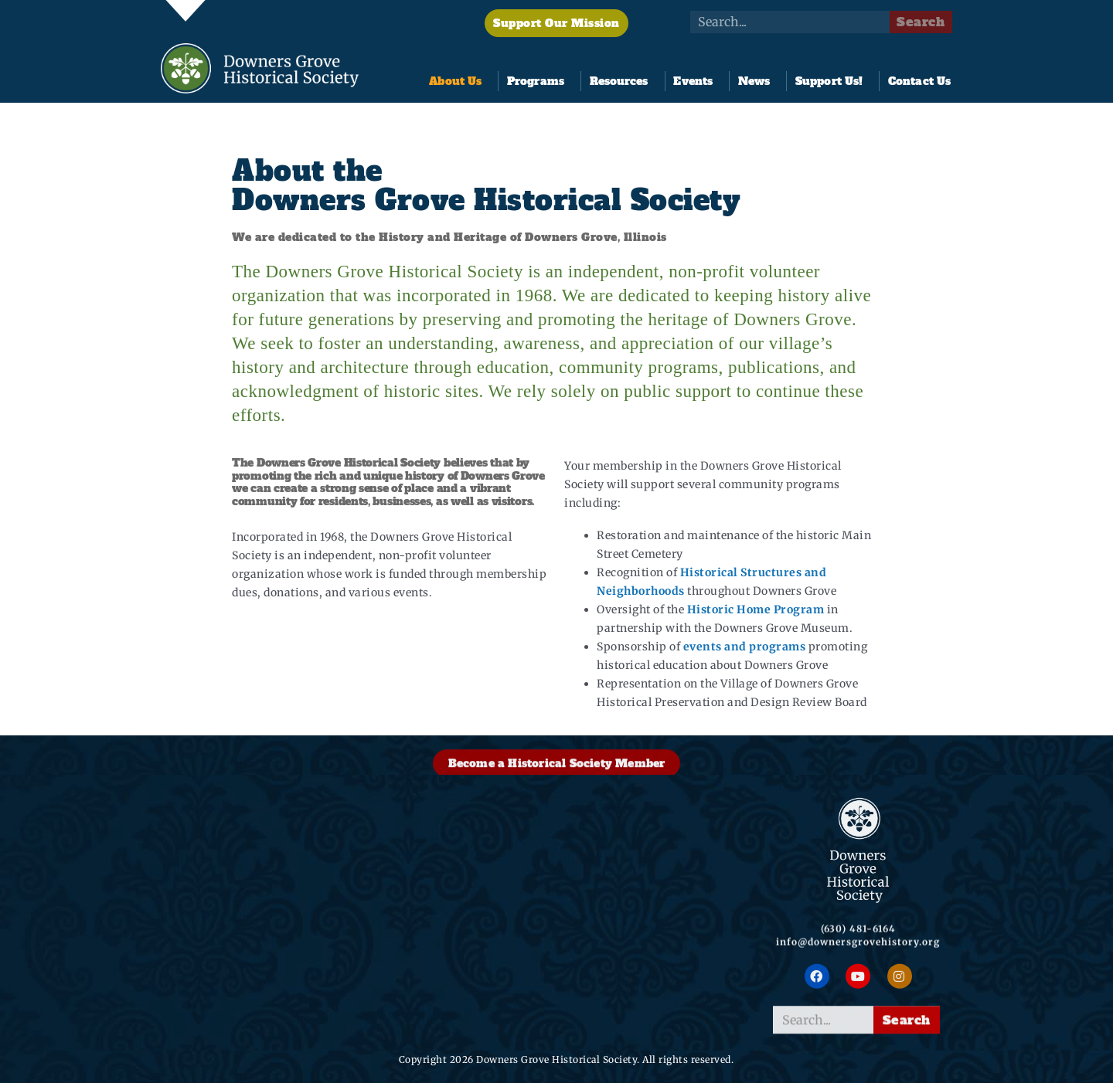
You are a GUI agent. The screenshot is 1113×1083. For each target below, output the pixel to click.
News (758, 81)
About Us (459, 81)
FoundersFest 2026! (481, 1017)
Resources (623, 81)
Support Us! (832, 81)
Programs (539, 81)
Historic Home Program (756, 610)
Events (696, 81)
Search (921, 21)
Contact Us (919, 81)
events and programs (744, 647)
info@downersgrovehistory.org (858, 962)
